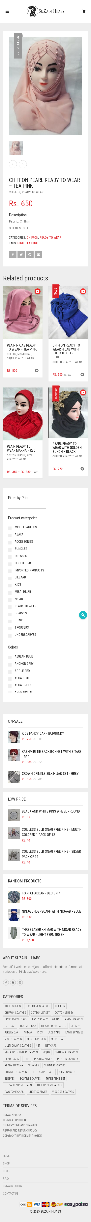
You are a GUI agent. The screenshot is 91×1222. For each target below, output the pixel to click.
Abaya (19, 534)
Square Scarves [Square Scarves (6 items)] (30, 1078)
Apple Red (22, 671)
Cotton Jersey (16, 455)
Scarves (21, 613)
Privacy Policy (12, 1115)
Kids (29, 455)
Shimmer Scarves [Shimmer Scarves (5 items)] (16, 1072)
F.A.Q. (6, 1178)
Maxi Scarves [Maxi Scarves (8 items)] (13, 1039)
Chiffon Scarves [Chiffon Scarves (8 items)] (15, 1012)
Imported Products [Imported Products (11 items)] (53, 1025)
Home (6, 1156)
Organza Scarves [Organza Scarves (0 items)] (66, 1052)
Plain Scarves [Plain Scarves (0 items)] (43, 1058)
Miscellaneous (26, 527)
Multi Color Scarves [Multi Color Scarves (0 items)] (18, 1045)
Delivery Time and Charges (20, 1125)
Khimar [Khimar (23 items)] (27, 1032)
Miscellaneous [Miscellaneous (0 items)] (36, 1039)
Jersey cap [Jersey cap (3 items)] (11, 1032)
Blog (6, 1171)
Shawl (19, 620)
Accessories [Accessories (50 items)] (13, 1006)
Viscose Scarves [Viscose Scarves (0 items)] (63, 1091)
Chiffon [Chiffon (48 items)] (60, 1006)
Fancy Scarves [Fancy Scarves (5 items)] (73, 1019)
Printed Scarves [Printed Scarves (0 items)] (67, 1058)
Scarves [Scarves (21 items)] (33, 1065)
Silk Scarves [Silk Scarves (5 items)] (67, 1072)
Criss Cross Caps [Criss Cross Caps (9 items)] (16, 1019)
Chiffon (14, 192)
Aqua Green (23, 685)
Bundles (21, 549)
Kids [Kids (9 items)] (40, 1032)
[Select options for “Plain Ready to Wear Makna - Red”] (36, 472)
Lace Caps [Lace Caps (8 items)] (54, 1032)
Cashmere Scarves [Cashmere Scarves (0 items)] (38, 1006)
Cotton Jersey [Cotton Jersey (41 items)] (40, 1012)
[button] (37, 371)
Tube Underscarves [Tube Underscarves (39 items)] (49, 1085)
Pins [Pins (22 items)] (26, 1058)
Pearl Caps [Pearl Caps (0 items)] (12, 1058)
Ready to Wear (33, 192)
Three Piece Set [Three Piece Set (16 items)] (55, 1078)
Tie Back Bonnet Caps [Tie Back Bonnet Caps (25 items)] (18, 1085)
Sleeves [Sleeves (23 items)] (10, 1078)
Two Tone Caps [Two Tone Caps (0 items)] (14, 1091)
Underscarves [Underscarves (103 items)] (38, 1091)
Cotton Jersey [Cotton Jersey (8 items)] (64, 1012)
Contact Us (10, 1193)
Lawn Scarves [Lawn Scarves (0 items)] (74, 1032)
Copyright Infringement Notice (22, 1135)
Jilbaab (20, 577)
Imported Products (29, 570)
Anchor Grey (24, 664)
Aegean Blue (24, 656)
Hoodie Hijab (24, 563)
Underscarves (25, 635)
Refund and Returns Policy (20, 1130)
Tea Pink (31, 243)
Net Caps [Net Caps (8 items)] (51, 1045)
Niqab (10, 358)
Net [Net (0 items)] (38, 1045)
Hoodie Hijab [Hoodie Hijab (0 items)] (28, 1025)
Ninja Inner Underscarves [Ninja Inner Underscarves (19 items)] (21, 1052)
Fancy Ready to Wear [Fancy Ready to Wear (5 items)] (45, 1019)
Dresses (21, 556)
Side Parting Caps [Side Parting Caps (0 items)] (43, 1072)
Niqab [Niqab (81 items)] (46, 1052)
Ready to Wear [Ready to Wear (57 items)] (14, 1065)
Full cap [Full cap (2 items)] (10, 1025)
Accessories (24, 541)
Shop (6, 1163)
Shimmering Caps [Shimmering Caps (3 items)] (55, 1065)
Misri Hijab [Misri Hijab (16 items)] (57, 1039)
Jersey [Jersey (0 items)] (75, 1025)
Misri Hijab (24, 354)
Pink (20, 243)
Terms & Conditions (15, 1120)
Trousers (22, 627)
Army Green (23, 692)
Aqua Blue (22, 678)
